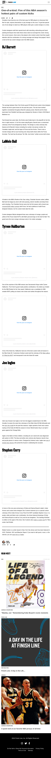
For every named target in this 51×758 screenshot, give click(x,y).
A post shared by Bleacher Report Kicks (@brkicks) (24, 277)
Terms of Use (22, 750)
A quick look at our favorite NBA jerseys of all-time (20, 729)
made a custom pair (39, 520)
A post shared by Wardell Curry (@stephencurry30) (24, 501)
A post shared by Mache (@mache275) (24, 192)
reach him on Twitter (18, 534)
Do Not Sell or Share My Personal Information (20, 748)
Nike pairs (22, 112)
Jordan (3, 675)
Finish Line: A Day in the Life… (13, 671)
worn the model (9, 425)
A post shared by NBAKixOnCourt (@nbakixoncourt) (24, 98)
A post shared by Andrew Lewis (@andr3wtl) (24, 344)
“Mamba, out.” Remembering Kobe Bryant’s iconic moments (24, 613)
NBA (2, 7)
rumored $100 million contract (10, 206)
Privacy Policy (40, 748)
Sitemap (30, 750)
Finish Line (4, 617)
